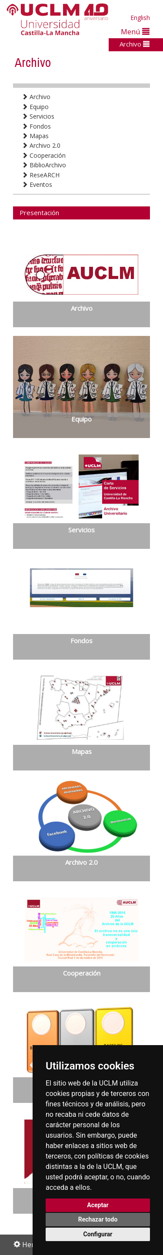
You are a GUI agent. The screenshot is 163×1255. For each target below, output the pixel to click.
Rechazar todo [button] (98, 1219)
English (140, 17)
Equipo (35, 107)
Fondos (36, 126)
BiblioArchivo (44, 165)
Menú (135, 32)
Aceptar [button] (98, 1205)
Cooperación (44, 155)
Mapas (35, 136)
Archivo (135, 44)
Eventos (37, 184)
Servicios (38, 116)
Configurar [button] (98, 1234)
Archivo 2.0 (41, 145)
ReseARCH (41, 175)
